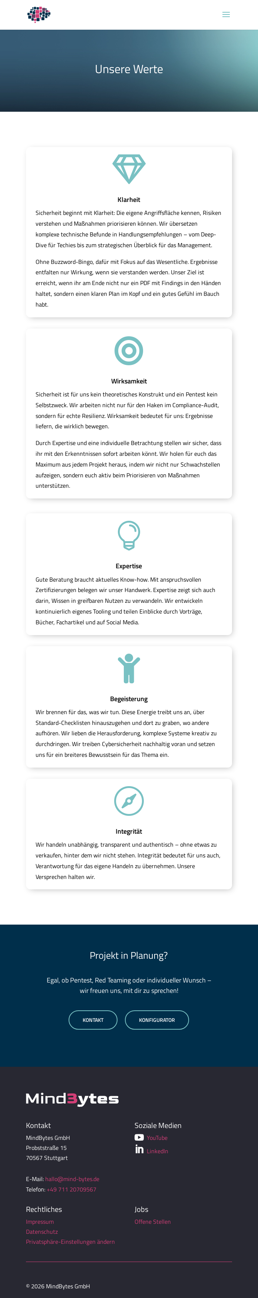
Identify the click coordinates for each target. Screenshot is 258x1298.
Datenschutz (42, 1231)
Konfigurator (157, 1020)
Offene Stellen (153, 1221)
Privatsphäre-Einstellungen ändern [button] (70, 1241)
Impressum (40, 1221)
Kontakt (93, 1020)
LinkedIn (151, 1150)
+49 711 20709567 (71, 1189)
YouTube (151, 1138)
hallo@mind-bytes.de (72, 1178)
